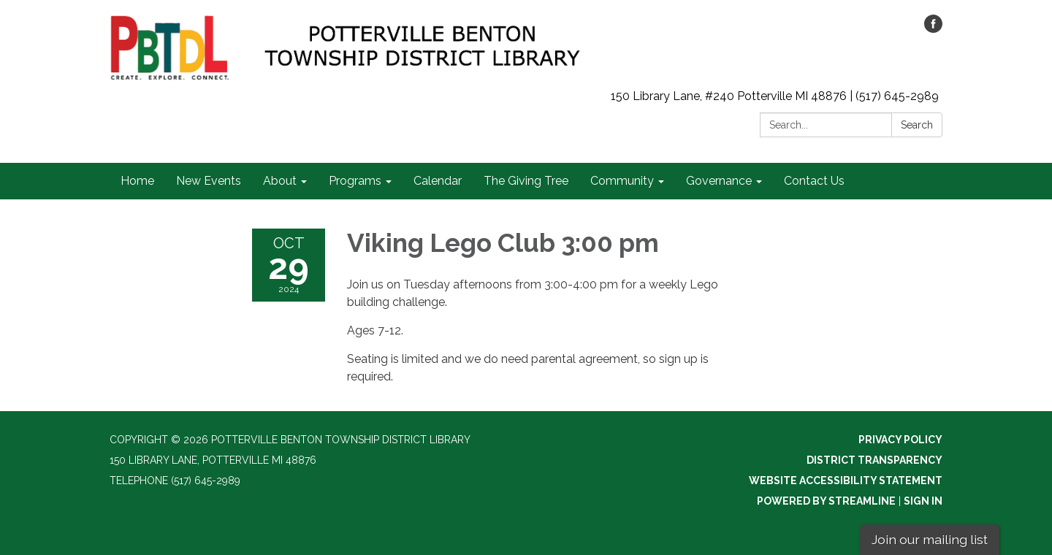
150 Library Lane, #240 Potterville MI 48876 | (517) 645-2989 (775, 96)
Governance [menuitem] (719, 181)
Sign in (923, 501)
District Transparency (874, 460)
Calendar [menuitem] (437, 181)
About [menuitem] (280, 181)
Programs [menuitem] (355, 181)
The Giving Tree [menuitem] (526, 181)
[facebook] (933, 29)
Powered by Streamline (826, 501)
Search (917, 125)
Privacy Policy (900, 439)
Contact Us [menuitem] (814, 181)
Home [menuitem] (137, 181)
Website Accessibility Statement (845, 480)
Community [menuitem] (622, 181)
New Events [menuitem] (208, 181)
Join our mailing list (930, 539)
